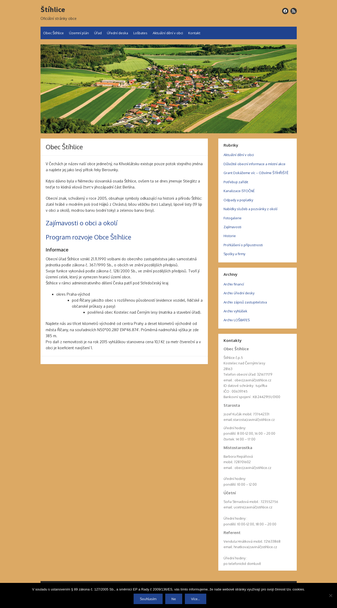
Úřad (98, 33)
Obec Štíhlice (53, 33)
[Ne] (330, 595)
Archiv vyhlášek (235, 311)
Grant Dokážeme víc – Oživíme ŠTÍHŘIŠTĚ (256, 173)
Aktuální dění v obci (168, 33)
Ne (174, 599)
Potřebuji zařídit (236, 182)
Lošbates (140, 33)
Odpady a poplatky (238, 200)
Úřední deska (117, 33)
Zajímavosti (232, 227)
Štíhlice (53, 9)
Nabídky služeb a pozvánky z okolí (250, 209)
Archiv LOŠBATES (237, 320)
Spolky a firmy (234, 254)
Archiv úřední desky (239, 293)
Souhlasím (148, 599)
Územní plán (79, 33)
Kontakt (194, 33)
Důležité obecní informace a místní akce (254, 164)
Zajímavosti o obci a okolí (81, 223)
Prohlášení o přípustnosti (243, 245)
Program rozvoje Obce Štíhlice (88, 237)
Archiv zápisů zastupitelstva (245, 302)
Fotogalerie (233, 218)
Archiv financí (234, 284)
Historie (230, 236)
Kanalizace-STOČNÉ (239, 191)
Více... (195, 599)
